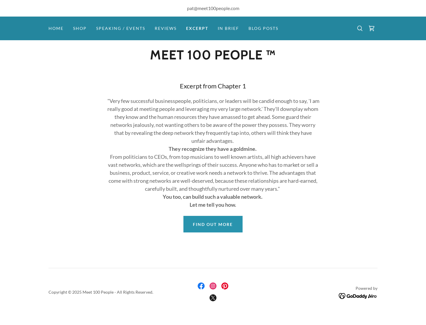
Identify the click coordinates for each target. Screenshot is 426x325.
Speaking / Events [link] (120, 28)
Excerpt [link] (197, 28)
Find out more (213, 224)
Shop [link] (80, 28)
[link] (371, 28)
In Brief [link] (228, 28)
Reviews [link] (166, 28)
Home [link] (56, 28)
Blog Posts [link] (263, 28)
